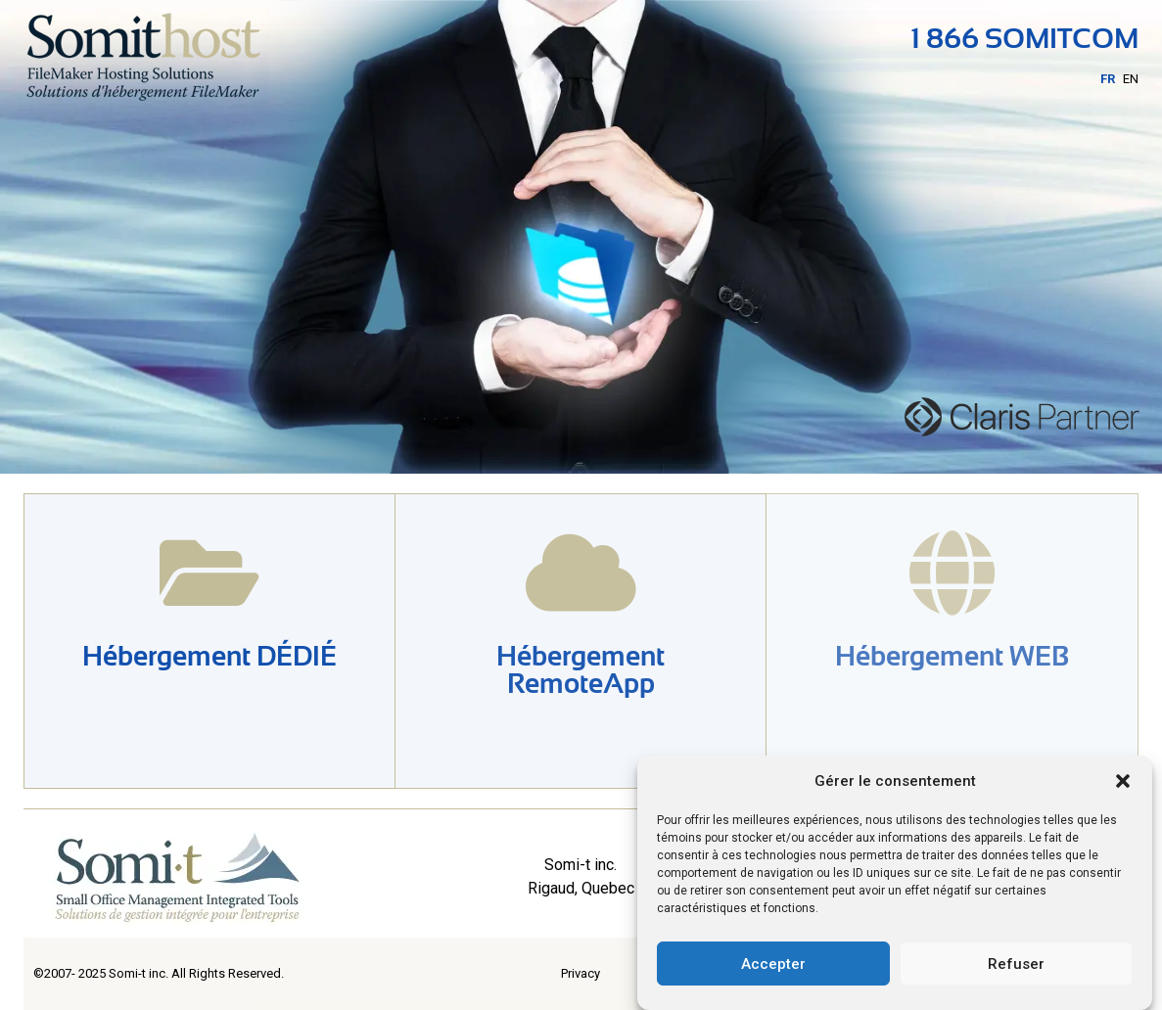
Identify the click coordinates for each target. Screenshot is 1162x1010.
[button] (1123, 781)
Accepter (773, 964)
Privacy (580, 973)
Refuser (1016, 964)
